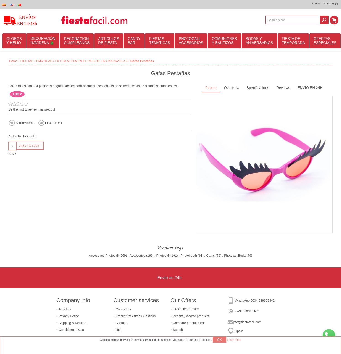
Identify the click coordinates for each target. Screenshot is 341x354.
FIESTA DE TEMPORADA (293, 41)
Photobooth (189, 255)
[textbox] (293, 20)
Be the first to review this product (31, 109)
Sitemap (121, 323)
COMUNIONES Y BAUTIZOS (224, 41)
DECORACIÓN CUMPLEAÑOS (77, 41)
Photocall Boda (235, 255)
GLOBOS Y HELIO (14, 41)
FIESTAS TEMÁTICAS (159, 41)
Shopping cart (334, 20)
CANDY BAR (134, 41)
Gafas (210, 255)
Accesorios (137, 255)
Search (178, 330)
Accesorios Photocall (104, 255)
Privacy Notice (69, 316)
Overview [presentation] (231, 88)
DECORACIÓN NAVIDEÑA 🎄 (43, 41)
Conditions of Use (71, 330)
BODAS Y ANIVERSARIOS (259, 41)
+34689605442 (248, 311)
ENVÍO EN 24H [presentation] (309, 88)
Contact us (123, 309)
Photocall (162, 255)
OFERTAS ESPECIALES (325, 41)
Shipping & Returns (72, 323)
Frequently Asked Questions (136, 316)
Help (119, 330)
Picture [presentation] (211, 88)
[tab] (211, 88)
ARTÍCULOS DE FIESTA (108, 41)
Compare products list (188, 323)
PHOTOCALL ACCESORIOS (191, 41)
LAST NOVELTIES (186, 309)
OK (219, 339)
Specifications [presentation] (257, 88)
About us (65, 309)
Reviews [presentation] (283, 88)
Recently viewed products (191, 316)
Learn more (234, 339)
